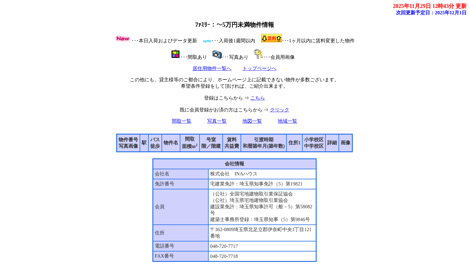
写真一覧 (217, 121)
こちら (257, 97)
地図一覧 (252, 121)
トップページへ (259, 68)
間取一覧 (181, 121)
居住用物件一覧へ (212, 68)
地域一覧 (287, 121)
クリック (279, 109)
